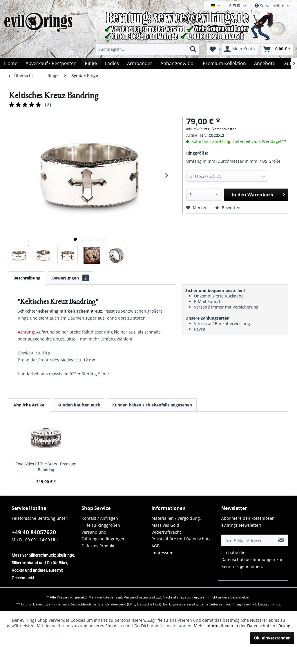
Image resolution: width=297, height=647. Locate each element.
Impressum (162, 552)
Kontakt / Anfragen (100, 518)
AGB (155, 546)
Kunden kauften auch (78, 405)
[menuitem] (147, 49)
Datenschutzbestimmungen (248, 559)
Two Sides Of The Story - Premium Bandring (46, 467)
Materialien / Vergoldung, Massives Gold (176, 521)
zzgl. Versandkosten (220, 128)
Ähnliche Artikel (29, 405)
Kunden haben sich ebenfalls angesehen (152, 405)
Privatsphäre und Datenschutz (181, 539)
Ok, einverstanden (272, 638)
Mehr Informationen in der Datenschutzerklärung (242, 625)
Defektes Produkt (98, 546)
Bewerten (227, 207)
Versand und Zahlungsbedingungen (104, 535)
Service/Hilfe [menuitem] (270, 5)
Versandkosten (136, 597)
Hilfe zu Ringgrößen (101, 525)
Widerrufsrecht (166, 532)
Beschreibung (26, 278)
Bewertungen (70, 278)
